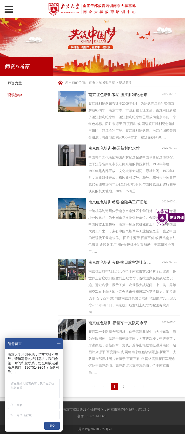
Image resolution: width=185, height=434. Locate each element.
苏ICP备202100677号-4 (95, 429)
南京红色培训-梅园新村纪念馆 (114, 148)
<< (94, 386)
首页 (92, 82)
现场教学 (14, 95)
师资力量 (14, 83)
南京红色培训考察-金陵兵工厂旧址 (117, 202)
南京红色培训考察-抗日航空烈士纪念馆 (121, 262)
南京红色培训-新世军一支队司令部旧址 (121, 323)
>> (143, 386)
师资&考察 (107, 82)
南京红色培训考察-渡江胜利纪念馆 (117, 95)
